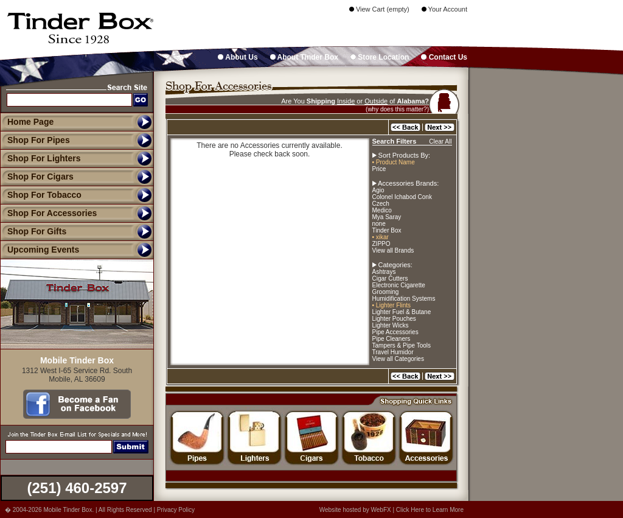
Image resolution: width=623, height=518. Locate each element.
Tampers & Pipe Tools (401, 345)
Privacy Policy (176, 509)
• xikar (380, 237)
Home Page (30, 122)
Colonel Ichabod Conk (402, 197)
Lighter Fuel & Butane (401, 312)
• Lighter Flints (391, 305)
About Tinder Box (304, 57)
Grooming (385, 292)
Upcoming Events (39, 249)
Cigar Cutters (390, 278)
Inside (346, 101)
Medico (382, 210)
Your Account (444, 9)
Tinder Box (387, 230)
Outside (376, 101)
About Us (237, 57)
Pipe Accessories (395, 332)
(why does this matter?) (397, 109)
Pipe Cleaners (391, 338)
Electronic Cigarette (398, 285)
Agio (378, 190)
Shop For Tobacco (41, 195)
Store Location (379, 57)
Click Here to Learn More (430, 509)
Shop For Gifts (33, 231)
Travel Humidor (393, 352)
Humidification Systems (404, 298)
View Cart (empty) (379, 9)
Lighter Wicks (390, 325)
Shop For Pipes (35, 140)
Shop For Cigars (37, 176)
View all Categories (398, 358)
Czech (380, 203)
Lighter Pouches (394, 318)
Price (379, 169)
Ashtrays (384, 271)
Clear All (440, 141)
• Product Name (393, 162)
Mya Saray (387, 217)
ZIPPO (381, 243)
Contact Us (444, 57)
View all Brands (393, 250)
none (379, 223)
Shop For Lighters (40, 158)
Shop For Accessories (48, 213)
